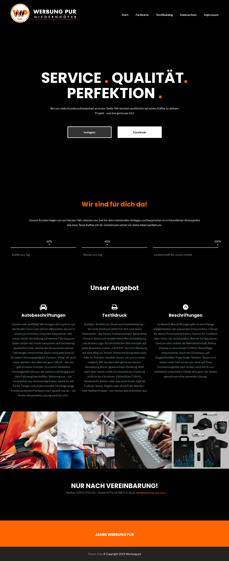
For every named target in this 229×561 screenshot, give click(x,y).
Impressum (211, 14)
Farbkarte (142, 14)
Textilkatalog (164, 14)
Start (125, 14)
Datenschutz (188, 14)
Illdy (99, 554)
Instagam (89, 132)
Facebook (139, 132)
